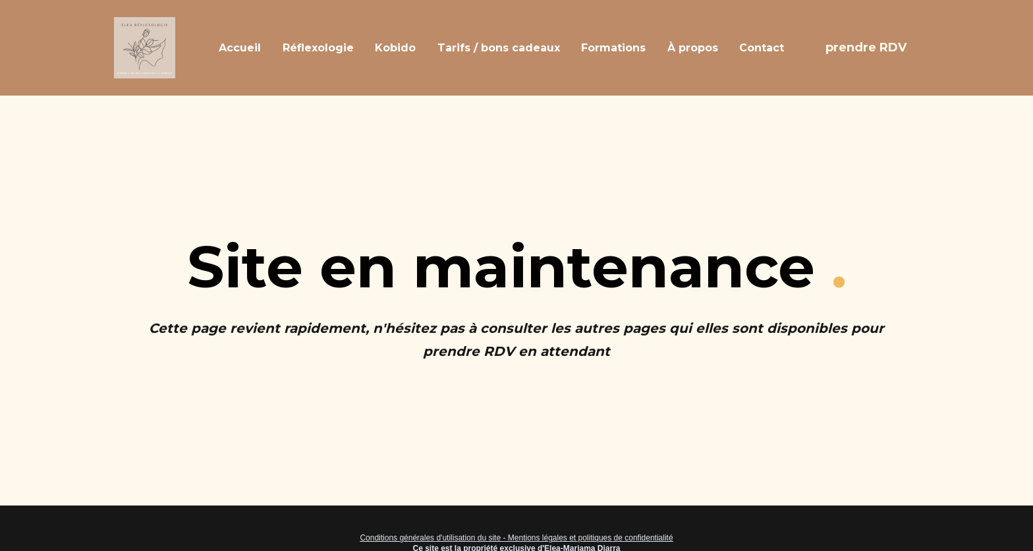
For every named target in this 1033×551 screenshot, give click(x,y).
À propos (692, 48)
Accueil (240, 48)
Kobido (395, 48)
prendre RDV (866, 47)
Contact (761, 48)
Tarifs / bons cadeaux (498, 48)
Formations (613, 48)
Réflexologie (318, 48)
